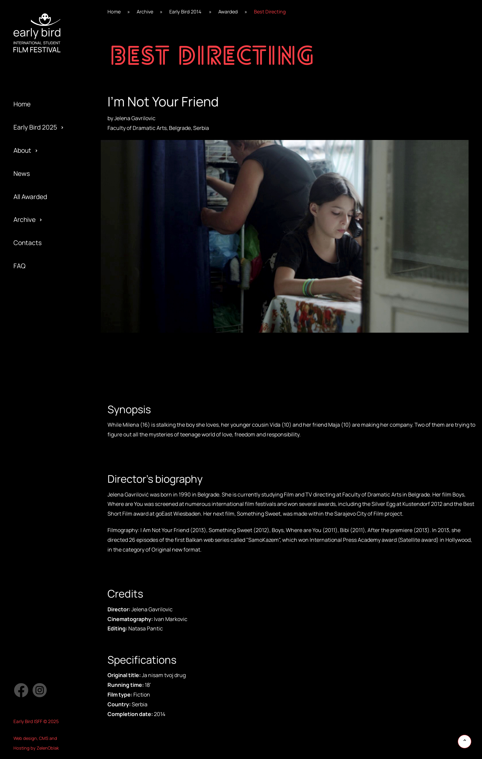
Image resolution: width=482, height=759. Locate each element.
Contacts (27, 242)
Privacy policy (33, 437)
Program (26, 379)
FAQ (19, 266)
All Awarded (30, 196)
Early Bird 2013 (34, 494)
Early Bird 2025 (35, 127)
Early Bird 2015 (34, 448)
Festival (24, 321)
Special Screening (39, 356)
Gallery (23, 333)
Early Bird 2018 (34, 379)
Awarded (26, 310)
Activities (27, 391)
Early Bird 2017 (34, 402)
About (22, 150)
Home (22, 104)
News (21, 173)
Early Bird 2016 (34, 425)
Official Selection (38, 402)
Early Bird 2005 (35, 518)
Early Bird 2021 (34, 310)
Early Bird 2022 (35, 287)
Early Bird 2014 (34, 471)
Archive (24, 219)
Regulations (30, 344)
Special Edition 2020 (43, 333)
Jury (19, 448)
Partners (26, 414)
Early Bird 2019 (34, 356)
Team (21, 368)
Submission (30, 425)
